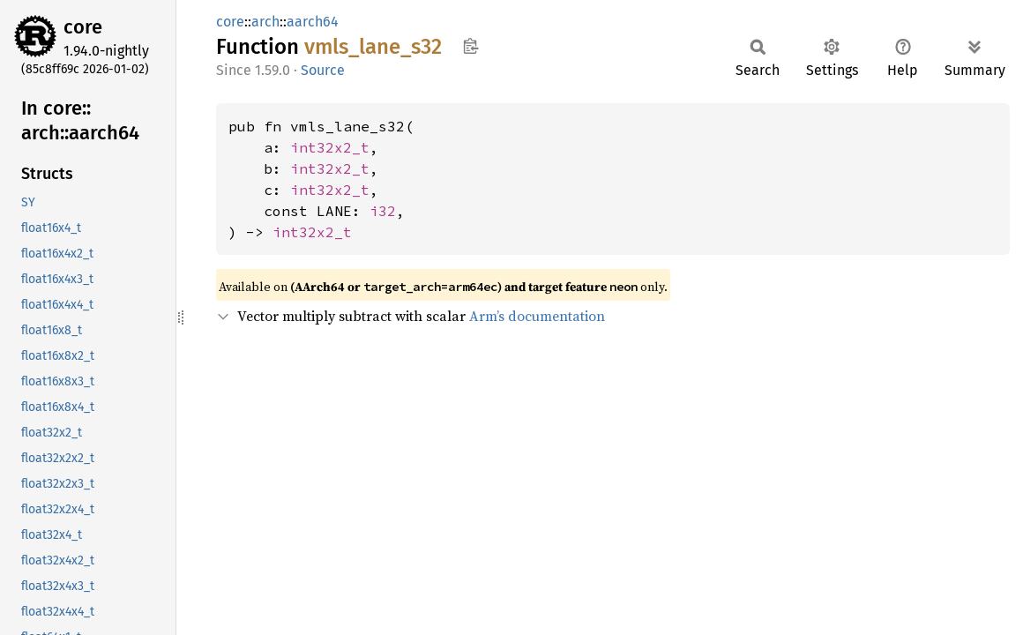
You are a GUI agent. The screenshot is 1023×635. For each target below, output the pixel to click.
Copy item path (470, 46)
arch (265, 21)
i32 (383, 211)
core (82, 27)
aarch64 (313, 21)
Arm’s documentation (537, 315)
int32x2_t (330, 147)
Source (323, 70)
